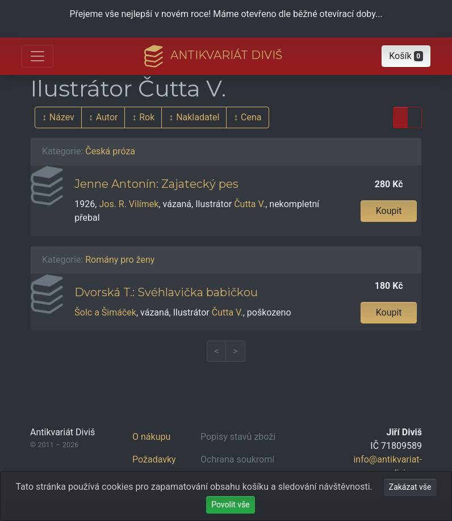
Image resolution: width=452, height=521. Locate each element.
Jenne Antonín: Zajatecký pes (156, 184)
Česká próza (110, 151)
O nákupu (151, 436)
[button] (406, 56)
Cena (251, 117)
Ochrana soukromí (237, 459)
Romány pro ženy (119, 259)
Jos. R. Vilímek (128, 204)
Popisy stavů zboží (237, 436)
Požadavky (154, 459)
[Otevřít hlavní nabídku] (37, 56)
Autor (107, 117)
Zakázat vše (410, 486)
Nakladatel (197, 117)
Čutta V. (249, 204)
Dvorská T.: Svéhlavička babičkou (166, 292)
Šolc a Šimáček (105, 312)
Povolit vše (230, 504)
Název (61, 117)
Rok (146, 117)
